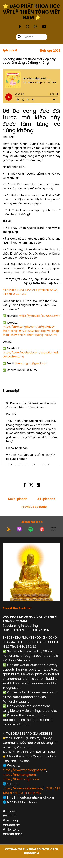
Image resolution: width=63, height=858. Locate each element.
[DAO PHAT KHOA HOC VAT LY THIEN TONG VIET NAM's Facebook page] (20, 26)
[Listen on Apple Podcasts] (19, 529)
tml (54, 335)
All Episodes (46, 499)
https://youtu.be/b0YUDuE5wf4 (39, 316)
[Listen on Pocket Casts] (42, 529)
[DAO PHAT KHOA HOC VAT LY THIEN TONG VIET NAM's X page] (25, 26)
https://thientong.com (19, 774)
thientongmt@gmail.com (31, 363)
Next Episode (17, 499)
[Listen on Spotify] (30, 529)
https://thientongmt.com (21, 779)
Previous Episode (34, 507)
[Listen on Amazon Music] (53, 529)
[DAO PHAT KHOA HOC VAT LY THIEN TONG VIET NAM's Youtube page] (42, 26)
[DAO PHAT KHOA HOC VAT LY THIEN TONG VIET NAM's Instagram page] (33, 26)
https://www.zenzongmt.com (24, 770)
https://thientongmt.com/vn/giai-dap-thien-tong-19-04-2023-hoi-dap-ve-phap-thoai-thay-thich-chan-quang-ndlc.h (31, 331)
